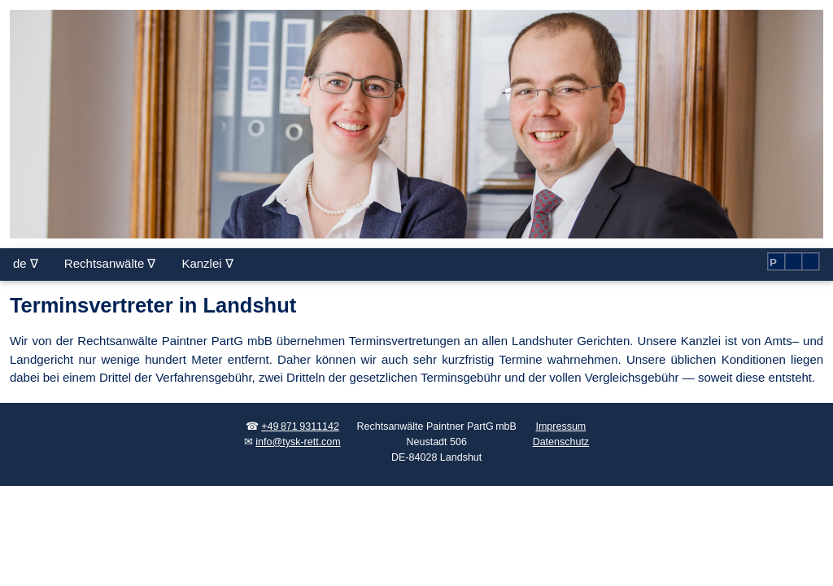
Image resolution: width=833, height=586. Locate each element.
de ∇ (25, 263)
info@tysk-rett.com (297, 442)
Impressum (560, 426)
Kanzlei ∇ (207, 263)
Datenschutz (561, 442)
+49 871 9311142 (300, 426)
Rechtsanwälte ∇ (110, 263)
